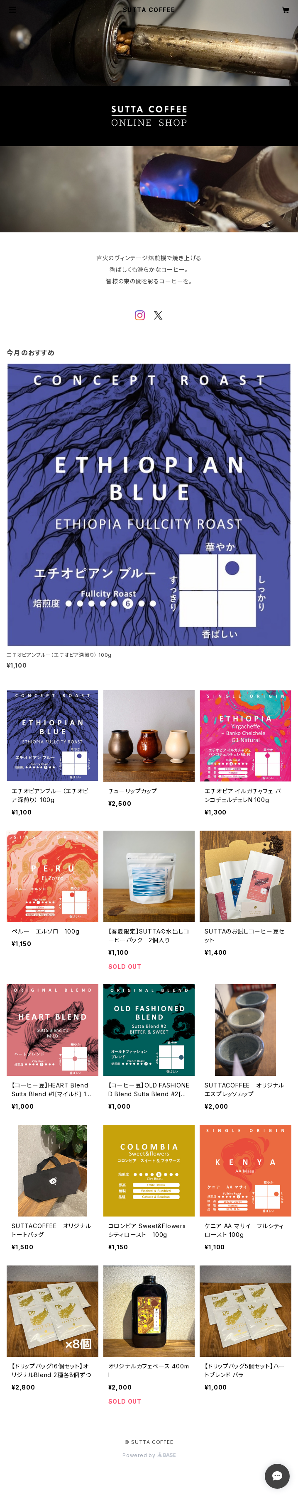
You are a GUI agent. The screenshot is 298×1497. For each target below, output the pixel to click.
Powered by (149, 1455)
